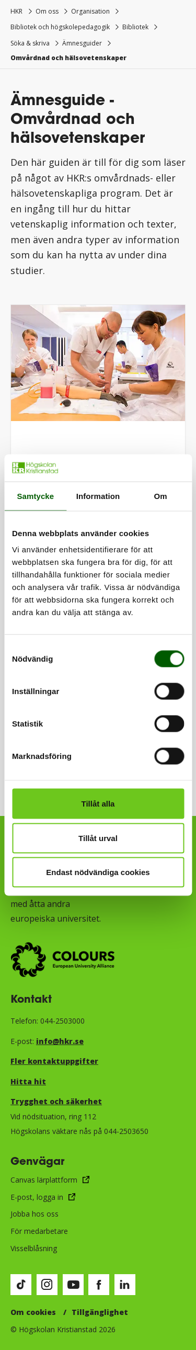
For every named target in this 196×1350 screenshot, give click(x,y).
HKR (16, 11)
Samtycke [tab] (35, 495)
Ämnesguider (82, 43)
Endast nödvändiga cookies (97, 872)
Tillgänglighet (100, 1312)
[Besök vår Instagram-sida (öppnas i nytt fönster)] (47, 1284)
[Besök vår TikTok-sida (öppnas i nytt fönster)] (20, 1284)
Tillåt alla (98, 803)
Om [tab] (160, 495)
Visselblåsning (33, 1248)
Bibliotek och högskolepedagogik (60, 26)
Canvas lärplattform (43, 1180)
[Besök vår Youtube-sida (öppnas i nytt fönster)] (73, 1284)
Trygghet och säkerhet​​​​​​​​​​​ (56, 1101)
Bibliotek (135, 26)
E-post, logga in (36, 1197)
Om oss (47, 11)
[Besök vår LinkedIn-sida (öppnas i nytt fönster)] (124, 1284)
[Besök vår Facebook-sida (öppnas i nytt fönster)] (98, 1284)
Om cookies (33, 1312)
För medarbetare (39, 1231)
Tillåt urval (98, 837)
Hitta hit (28, 1081)
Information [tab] (98, 495)
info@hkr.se (60, 1041)
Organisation (90, 11)
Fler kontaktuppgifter (54, 1061)
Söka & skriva (30, 43)
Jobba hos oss (34, 1214)
